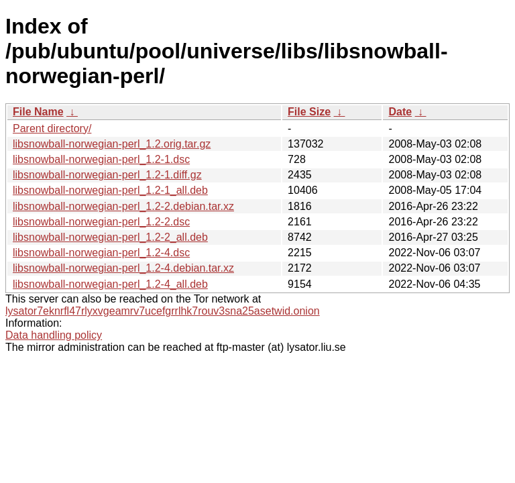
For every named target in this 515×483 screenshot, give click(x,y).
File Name (38, 111)
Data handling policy (53, 335)
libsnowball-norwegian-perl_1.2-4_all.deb (110, 284)
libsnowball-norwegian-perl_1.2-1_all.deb (110, 190)
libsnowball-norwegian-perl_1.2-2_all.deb (110, 237)
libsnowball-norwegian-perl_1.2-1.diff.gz (107, 174)
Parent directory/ (52, 128)
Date (400, 111)
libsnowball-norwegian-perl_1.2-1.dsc (101, 159)
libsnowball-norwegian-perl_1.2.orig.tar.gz (112, 144)
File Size (309, 111)
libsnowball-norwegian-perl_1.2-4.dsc (101, 252)
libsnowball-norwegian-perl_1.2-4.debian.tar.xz (123, 268)
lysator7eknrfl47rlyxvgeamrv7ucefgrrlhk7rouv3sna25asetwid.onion (162, 311)
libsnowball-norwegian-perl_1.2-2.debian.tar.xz (123, 206)
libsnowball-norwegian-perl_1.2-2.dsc (101, 221)
